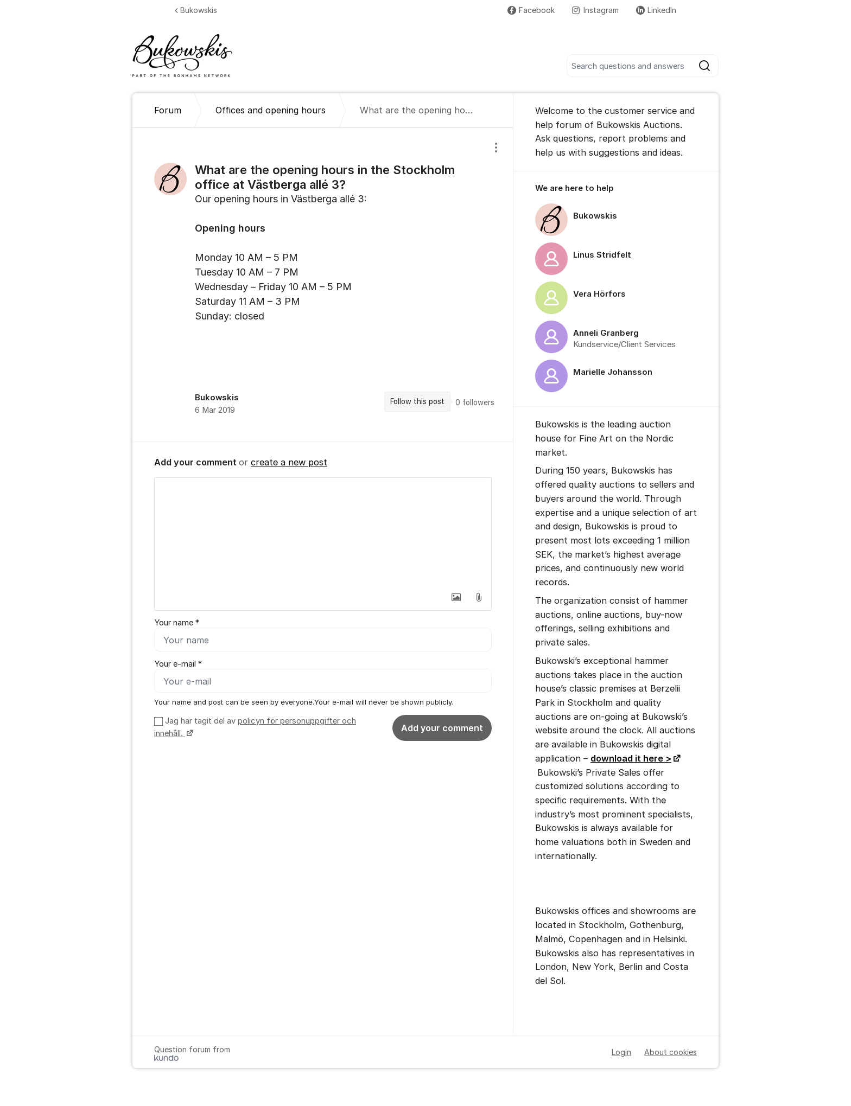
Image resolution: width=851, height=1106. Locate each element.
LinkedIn (656, 10)
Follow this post (417, 401)
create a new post (289, 462)
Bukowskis (196, 10)
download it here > (630, 758)
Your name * (176, 623)
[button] (456, 597)
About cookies (670, 1052)
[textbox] (323, 532)
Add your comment (442, 728)
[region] (322, 284)
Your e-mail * (178, 664)
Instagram (595, 10)
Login (621, 1052)
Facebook (531, 10)
